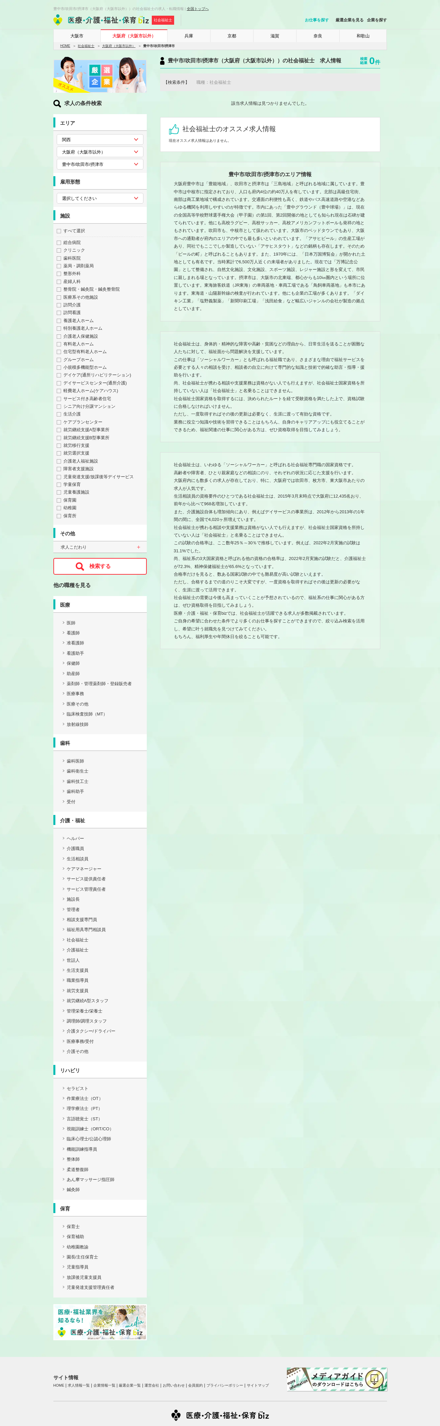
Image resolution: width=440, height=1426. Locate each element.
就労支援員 (77, 990)
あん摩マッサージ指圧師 (90, 1179)
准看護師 (75, 642)
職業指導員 (77, 980)
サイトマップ (258, 1385)
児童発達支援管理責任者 (90, 1287)
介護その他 (77, 1051)
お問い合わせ (174, 1385)
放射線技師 (77, 724)
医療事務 (75, 693)
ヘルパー (75, 838)
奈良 (318, 35)
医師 (71, 622)
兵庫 (188, 35)
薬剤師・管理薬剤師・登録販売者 (99, 683)
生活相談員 (77, 858)
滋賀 (275, 35)
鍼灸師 (73, 1189)
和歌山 (363, 35)
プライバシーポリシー (224, 1385)
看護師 (73, 632)
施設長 (73, 899)
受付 (71, 801)
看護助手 (75, 653)
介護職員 (75, 848)
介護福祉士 (77, 949)
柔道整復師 (77, 1169)
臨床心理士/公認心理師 (89, 1138)
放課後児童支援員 (84, 1277)
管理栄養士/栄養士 (85, 1011)
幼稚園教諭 (77, 1246)
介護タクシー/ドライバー (91, 1031)
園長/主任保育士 (82, 1256)
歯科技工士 (77, 781)
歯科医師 (75, 761)
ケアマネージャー (84, 868)
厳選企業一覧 (130, 1385)
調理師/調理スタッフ (87, 1021)
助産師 (73, 673)
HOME (65, 46)
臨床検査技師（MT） (87, 714)
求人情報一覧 (79, 1385)
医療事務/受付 (80, 1041)
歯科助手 (75, 791)
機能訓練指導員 (82, 1149)
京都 (232, 35)
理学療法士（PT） (85, 1108)
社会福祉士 (86, 46)
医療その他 (77, 703)
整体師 (73, 1159)
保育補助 (75, 1236)
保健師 (73, 663)
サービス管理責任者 (86, 889)
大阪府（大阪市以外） (134, 35)
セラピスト (77, 1088)
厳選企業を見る (350, 20)
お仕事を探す (317, 20)
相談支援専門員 (82, 919)
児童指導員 (77, 1266)
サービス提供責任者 (86, 878)
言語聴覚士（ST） (85, 1118)
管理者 (73, 909)
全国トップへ (198, 9)
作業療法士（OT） (85, 1098)
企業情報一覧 (104, 1385)
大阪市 (76, 35)
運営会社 (151, 1385)
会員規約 (195, 1385)
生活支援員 (77, 970)
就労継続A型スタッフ (88, 1000)
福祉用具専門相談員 (86, 929)
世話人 (73, 960)
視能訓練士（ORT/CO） (90, 1128)
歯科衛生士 (77, 771)
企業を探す (377, 20)
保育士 (73, 1226)
